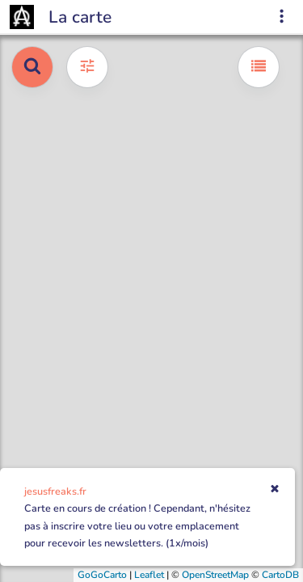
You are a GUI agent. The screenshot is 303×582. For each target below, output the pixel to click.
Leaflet (149, 574)
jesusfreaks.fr (55, 491)
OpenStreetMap (215, 574)
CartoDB (280, 574)
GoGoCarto (102, 574)
